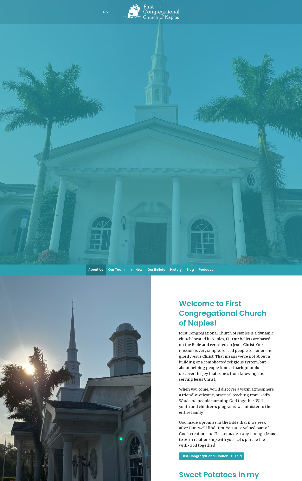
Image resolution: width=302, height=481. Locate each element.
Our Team (116, 269)
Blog (190, 269)
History (176, 269)
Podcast (206, 269)
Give (106, 12)
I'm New (136, 269)
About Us (95, 269)
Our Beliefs (156, 269)
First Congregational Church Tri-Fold (211, 456)
